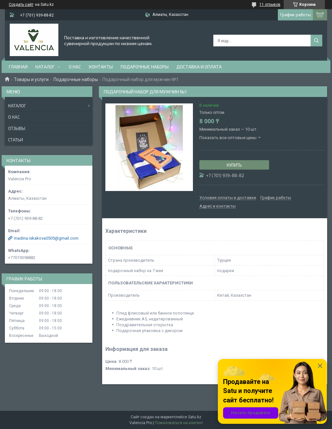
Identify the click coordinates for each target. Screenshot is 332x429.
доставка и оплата (199, 66)
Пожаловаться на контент (179, 423)
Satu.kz (194, 417)
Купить (234, 165)
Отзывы (16, 128)
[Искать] (316, 40)
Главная (18, 66)
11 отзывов (269, 4)
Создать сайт (21, 4)
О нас (75, 66)
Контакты (101, 66)
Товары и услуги (31, 79)
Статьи (15, 139)
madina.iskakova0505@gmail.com (46, 238)
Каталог (45, 66)
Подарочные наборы (145, 66)
